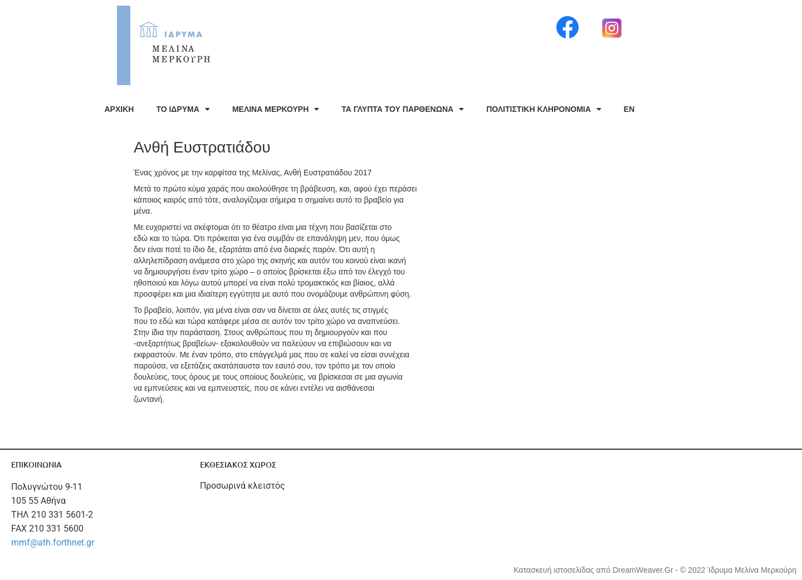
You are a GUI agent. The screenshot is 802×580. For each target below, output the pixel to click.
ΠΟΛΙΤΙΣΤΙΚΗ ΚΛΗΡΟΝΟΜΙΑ (544, 109)
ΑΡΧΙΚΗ (119, 109)
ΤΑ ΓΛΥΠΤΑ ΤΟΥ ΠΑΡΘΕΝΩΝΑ (402, 109)
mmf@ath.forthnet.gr (52, 542)
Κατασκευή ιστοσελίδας (555, 570)
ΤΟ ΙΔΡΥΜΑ (182, 109)
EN (629, 109)
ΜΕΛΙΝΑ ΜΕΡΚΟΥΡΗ (275, 109)
